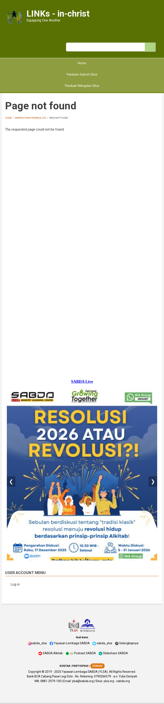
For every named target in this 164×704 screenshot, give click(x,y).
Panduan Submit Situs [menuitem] (82, 74)
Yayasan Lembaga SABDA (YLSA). (85, 671)
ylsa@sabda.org (83, 681)
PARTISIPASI (80, 665)
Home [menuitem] (82, 63)
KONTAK (65, 665)
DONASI (97, 665)
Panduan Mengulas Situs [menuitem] (82, 86)
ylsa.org (109, 681)
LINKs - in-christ (57, 14)
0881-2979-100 (50, 681)
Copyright (34, 671)
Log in (15, 584)
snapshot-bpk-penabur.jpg (30, 118)
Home (8, 118)
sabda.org (123, 681)
